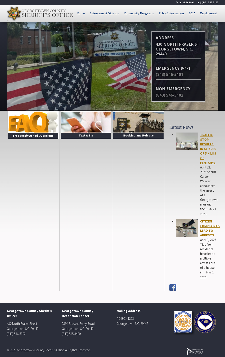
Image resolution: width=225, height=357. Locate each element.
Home (81, 13)
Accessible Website (187, 2)
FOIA (192, 13)
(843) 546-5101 (169, 74)
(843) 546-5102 (210, 2)
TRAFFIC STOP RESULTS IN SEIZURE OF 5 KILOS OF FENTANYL (208, 149)
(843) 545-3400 (71, 334)
